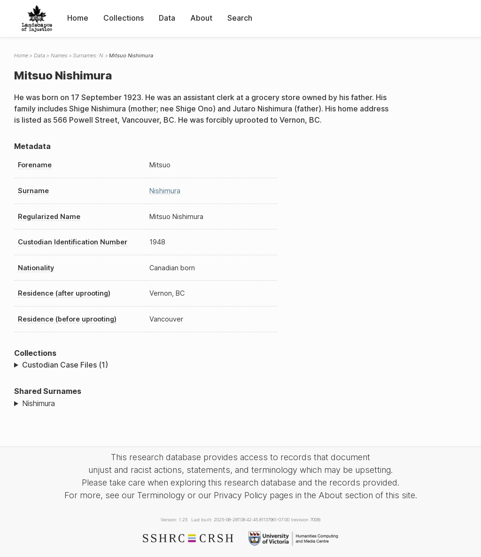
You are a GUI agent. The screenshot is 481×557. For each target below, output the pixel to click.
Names (59, 55)
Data (167, 18)
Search (239, 18)
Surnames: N (88, 55)
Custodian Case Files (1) (65, 364)
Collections (123, 18)
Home (77, 18)
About (201, 18)
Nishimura (164, 191)
